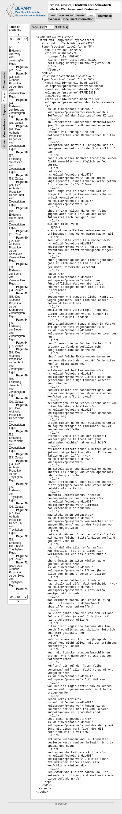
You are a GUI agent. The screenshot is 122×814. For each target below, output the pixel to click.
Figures (4, 110)
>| (67, 27)
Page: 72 (22, 536)
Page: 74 (22, 588)
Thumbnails (4, 80)
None (4, 143)
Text (52, 16)
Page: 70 (22, 483)
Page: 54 (22, 67)
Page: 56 (22, 99)
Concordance (4, 128)
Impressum (61, 804)
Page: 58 (22, 152)
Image (80, 16)
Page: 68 (22, 431)
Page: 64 (22, 319)
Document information (78, 19)
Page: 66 (22, 375)
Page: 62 (22, 264)
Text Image (65, 16)
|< (40, 27)
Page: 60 (22, 208)
